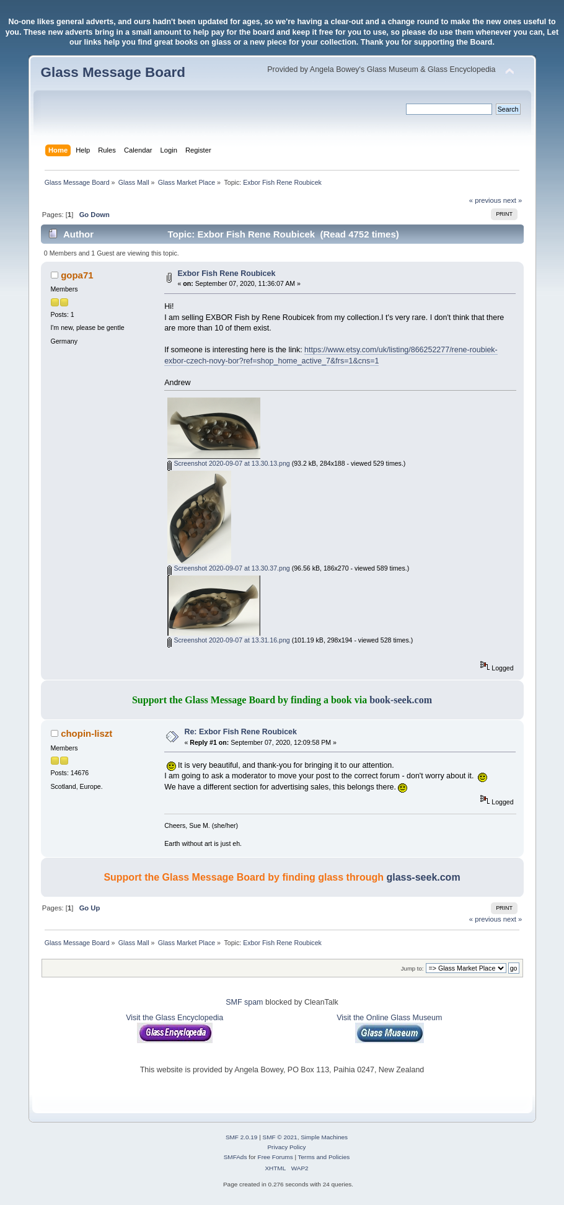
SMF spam (244, 1002)
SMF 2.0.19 (242, 1137)
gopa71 (77, 275)
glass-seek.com (423, 877)
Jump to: (412, 968)
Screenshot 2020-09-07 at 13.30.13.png (228, 463)
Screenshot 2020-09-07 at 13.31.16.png (228, 640)
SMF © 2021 (280, 1137)
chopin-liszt (86, 733)
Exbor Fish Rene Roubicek (226, 273)
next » (512, 200)
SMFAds (235, 1157)
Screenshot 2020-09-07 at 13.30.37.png (228, 568)
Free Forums (275, 1157)
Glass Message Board (113, 72)
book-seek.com (400, 700)
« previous (485, 200)
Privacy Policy (286, 1147)
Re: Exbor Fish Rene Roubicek (240, 731)
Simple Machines (324, 1137)
